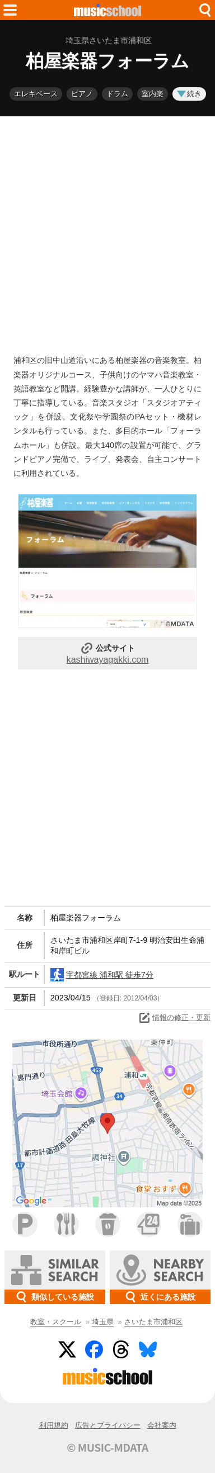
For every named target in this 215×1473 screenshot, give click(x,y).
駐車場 (25, 1224)
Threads (121, 1349)
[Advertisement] (107, 232)
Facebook (94, 1349)
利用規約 (53, 1425)
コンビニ (148, 1224)
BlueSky (148, 1349)
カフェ (107, 1224)
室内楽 (152, 93)
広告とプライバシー (108, 1425)
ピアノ (82, 93)
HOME (107, 10)
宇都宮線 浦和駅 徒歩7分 (101, 974)
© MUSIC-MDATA (107, 1447)
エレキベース (36, 93)
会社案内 (161, 1425)
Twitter (67, 1349)
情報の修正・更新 (174, 1018)
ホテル (190, 1224)
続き (189, 93)
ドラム (117, 93)
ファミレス (66, 1224)
